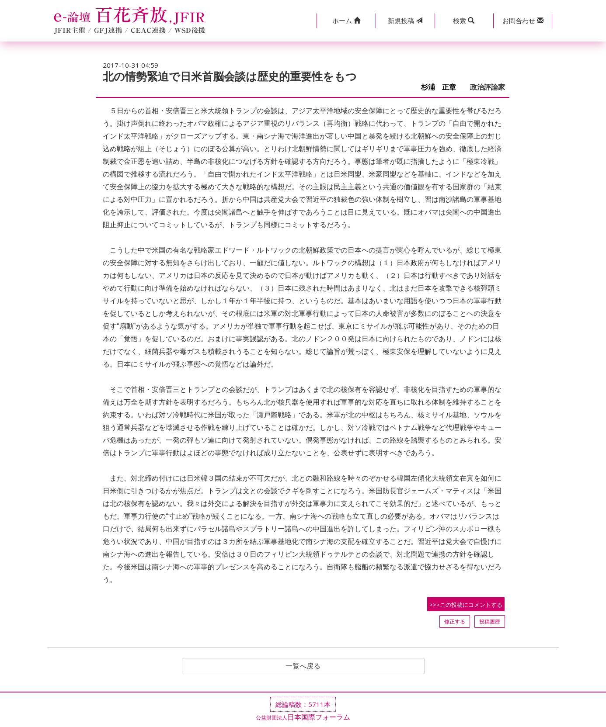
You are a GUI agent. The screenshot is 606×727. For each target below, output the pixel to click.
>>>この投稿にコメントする (465, 605)
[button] (346, 20)
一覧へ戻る (303, 666)
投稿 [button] (405, 20)
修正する (454, 621)
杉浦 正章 (442, 87)
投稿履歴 (489, 621)
